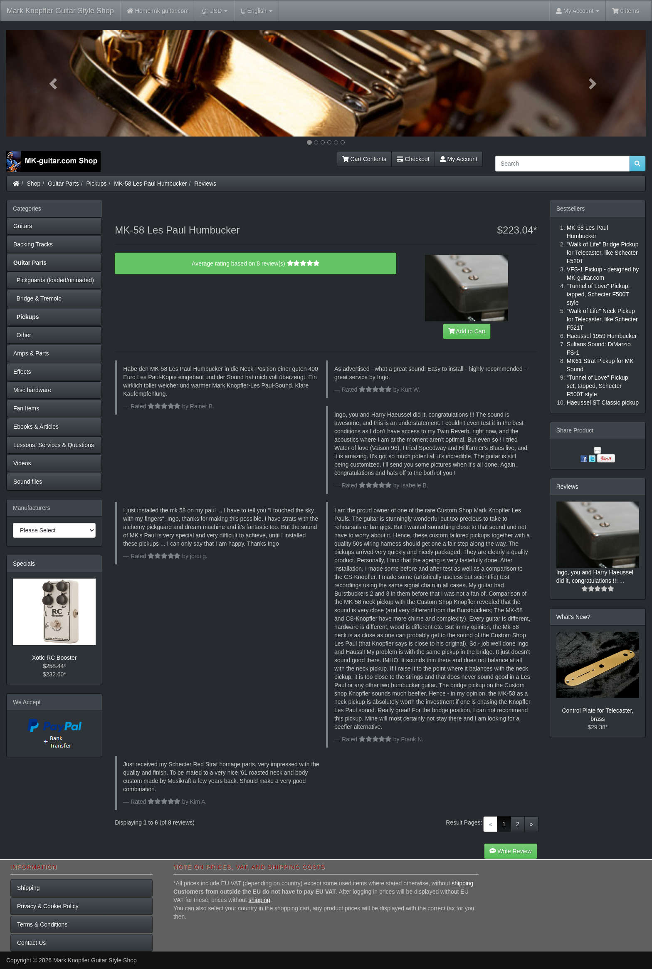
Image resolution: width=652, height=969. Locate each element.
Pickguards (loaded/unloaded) (53, 280)
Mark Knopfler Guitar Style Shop (60, 11)
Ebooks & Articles (36, 426)
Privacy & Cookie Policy (48, 906)
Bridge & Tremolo (37, 298)
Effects (22, 371)
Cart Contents (364, 159)
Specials (24, 563)
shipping (462, 883)
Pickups (96, 183)
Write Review (510, 851)
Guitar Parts (63, 183)
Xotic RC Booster (54, 657)
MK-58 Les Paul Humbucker (150, 183)
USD (214, 11)
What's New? (573, 617)
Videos (22, 463)
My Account (458, 159)
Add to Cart (467, 331)
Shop (34, 183)
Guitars (22, 226)
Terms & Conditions (42, 924)
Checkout (413, 159)
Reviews (205, 183)
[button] (54, 83)
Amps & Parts (31, 353)
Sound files (27, 481)
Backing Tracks (33, 244)
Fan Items (26, 408)
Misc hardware (32, 390)
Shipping (28, 888)
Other (22, 335)
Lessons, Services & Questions (53, 445)
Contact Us (31, 942)
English (256, 11)
